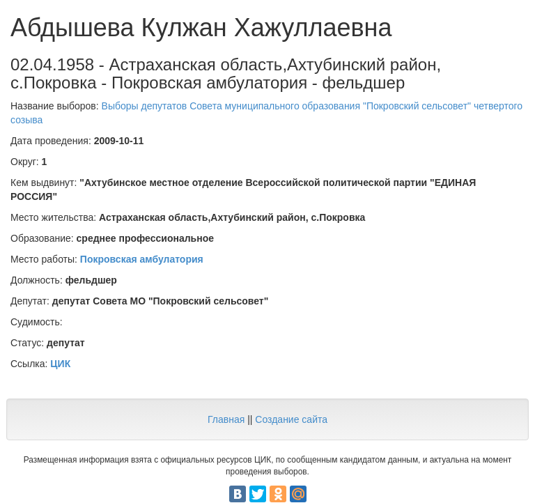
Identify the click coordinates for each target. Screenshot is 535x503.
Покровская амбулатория (141, 259)
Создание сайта (291, 419)
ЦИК (60, 363)
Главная (226, 419)
